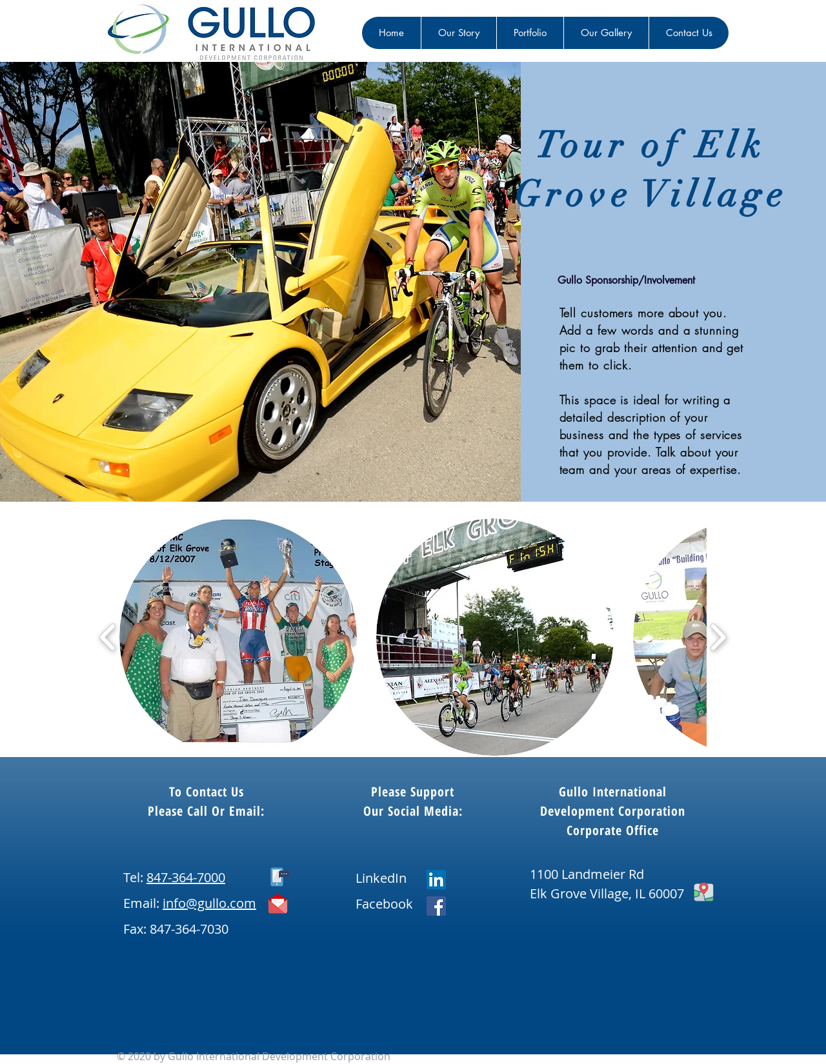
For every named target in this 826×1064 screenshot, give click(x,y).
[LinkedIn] (436, 879)
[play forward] (717, 637)
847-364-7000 (185, 877)
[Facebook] (436, 906)
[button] (238, 637)
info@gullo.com (209, 903)
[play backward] (108, 637)
